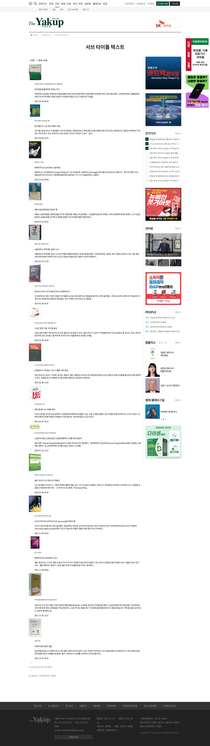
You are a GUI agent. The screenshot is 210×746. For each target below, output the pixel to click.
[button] (161, 419)
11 (30, 667)
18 (46, 667)
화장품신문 (141, 3)
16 (41, 667)
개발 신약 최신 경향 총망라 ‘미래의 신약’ (45, 286)
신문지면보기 (130, 3)
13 (34, 667)
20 (51, 667)
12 (32, 667)
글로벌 (87, 3)
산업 (57, 4)
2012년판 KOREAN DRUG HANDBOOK (45, 433)
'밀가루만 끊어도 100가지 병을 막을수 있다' (46, 323)
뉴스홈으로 (33, 675)
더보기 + (178, 133)
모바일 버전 (73, 737)
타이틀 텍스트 (46, 35)
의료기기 (85, 9)
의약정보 (151, 3)
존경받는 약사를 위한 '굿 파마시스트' (44, 475)
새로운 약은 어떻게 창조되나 (42, 244)
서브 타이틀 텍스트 (61, 35)
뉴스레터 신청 (162, 3)
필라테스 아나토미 (39, 162)
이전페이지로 (44, 675)
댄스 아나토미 (38, 553)
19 (48, 667)
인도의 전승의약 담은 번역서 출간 (43, 516)
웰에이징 (97, 3)
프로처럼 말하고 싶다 (40, 404)
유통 (54, 9)
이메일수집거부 (169, 705)
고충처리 (83, 705)
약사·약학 (78, 3)
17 (44, 667)
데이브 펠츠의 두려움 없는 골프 (42, 121)
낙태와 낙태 (37, 641)
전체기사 (43, 3)
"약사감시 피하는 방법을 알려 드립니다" (45, 365)
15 (39, 667)
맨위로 (53, 675)
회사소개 (37, 705)
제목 (33, 60)
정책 (51, 3)
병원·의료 (66, 3)
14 (37, 667)
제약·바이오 (43, 9)
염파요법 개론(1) (39, 204)
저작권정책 (111, 705)
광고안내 (69, 705)
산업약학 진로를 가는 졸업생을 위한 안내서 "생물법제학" (49, 84)
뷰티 (61, 9)
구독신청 (174, 3)
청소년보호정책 (150, 705)
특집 (105, 3)
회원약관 (96, 705)
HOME (34, 35)
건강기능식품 (73, 9)
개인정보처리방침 (129, 705)
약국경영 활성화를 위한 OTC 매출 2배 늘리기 (46, 600)
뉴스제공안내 (53, 705)
